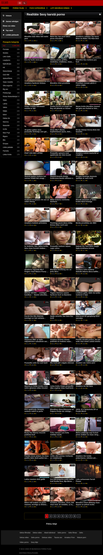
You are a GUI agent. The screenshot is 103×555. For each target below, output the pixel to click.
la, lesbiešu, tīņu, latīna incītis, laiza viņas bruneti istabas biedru (36, 248)
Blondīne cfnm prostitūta (60, 83)
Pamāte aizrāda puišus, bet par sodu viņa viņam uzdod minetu (88, 340)
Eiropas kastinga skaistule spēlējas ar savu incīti (86, 177)
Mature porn (81, 537)
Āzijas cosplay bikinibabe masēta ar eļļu (34, 107)
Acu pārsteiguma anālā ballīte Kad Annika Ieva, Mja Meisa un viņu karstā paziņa (62, 481)
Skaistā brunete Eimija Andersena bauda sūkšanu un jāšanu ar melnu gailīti (62, 178)
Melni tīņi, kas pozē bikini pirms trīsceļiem (60, 37)
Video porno (24, 542)
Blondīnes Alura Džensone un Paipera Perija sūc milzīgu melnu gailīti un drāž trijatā (62, 411)
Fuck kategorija (38, 8)
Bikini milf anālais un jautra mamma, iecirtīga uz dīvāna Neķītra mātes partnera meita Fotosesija (35, 505)
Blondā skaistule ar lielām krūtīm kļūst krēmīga (86, 201)
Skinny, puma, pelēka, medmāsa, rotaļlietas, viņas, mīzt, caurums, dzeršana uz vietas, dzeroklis (61, 63)
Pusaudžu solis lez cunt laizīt (36, 363)
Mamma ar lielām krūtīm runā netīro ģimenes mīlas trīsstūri (36, 387)
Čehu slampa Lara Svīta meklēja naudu (59, 434)
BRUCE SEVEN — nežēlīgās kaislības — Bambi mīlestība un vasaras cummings (35, 295)
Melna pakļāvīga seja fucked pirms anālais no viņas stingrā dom (88, 434)
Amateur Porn (69, 537)
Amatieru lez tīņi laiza (84, 386)
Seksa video (24, 537)
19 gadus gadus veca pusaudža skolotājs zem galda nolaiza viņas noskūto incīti (36, 132)
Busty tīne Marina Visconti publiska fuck (34, 434)
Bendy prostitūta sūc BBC (86, 223)
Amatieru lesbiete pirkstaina (35, 223)
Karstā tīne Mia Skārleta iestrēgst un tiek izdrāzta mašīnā (34, 318)
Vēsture (7, 16)
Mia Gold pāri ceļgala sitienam (62, 363)
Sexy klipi (34, 542)
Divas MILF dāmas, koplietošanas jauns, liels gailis (60, 132)
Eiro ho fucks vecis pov (33, 60)
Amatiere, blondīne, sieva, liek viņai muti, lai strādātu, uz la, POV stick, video (62, 504)
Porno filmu (19, 8)
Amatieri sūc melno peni (85, 363)
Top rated (8, 30)
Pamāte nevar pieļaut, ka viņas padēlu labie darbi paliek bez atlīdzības (36, 458)
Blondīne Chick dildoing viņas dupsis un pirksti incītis (88, 503)
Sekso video (37, 533)
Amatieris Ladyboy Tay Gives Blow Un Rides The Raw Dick (87, 37)
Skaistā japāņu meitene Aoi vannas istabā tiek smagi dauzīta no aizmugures (35, 178)
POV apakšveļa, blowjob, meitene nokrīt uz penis (34, 410)
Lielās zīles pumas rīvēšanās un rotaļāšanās (61, 457)
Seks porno (62, 533)
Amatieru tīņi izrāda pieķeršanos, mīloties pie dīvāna (86, 458)
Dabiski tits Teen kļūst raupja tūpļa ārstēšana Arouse (87, 247)
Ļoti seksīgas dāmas (60, 8)
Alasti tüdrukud (49, 533)
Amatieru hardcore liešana (34, 83)
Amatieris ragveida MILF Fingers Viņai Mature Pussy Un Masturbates (36, 271)
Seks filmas (72, 533)
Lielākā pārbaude (11, 35)
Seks (81, 533)
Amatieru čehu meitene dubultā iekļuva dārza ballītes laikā (87, 271)
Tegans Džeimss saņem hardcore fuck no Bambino (60, 294)
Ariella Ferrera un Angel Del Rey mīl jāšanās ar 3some (61, 107)
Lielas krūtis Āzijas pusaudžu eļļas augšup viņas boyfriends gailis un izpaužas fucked (62, 388)
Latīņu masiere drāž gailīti (34, 479)
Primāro (5, 8)
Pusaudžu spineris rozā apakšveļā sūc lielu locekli (60, 154)
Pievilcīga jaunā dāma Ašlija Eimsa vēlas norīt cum (61, 224)
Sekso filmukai (25, 533)
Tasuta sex (58, 537)
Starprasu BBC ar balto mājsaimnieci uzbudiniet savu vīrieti (36, 341)
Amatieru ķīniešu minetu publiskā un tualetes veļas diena (60, 341)
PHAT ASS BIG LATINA (33, 153)
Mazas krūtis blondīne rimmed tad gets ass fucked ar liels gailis (88, 108)
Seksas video (47, 537)
